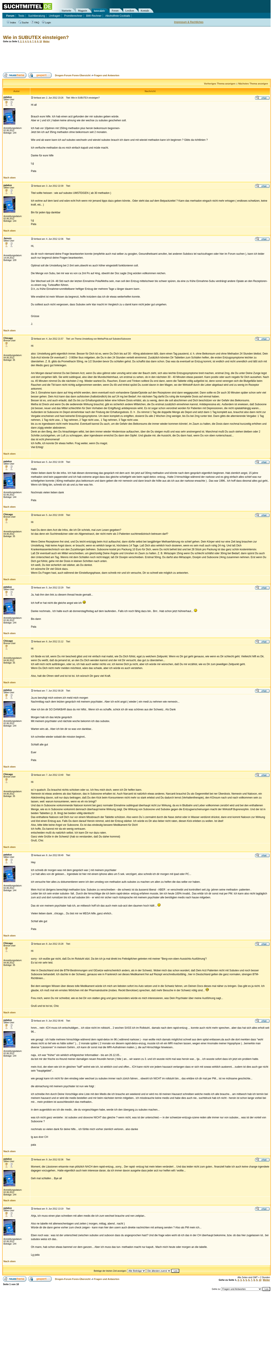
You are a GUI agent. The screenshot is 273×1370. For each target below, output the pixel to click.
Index (11, 22)
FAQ (35, 22)
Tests (21, 15)
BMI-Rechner (94, 15)
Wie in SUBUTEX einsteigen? (36, 37)
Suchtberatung (36, 15)
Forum (115, 10)
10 (40, 41)
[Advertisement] (81, 57)
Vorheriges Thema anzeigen (219, 83)
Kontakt (145, 10)
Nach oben (9, 177)
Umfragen (54, 15)
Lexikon (129, 10)
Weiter (46, 41)
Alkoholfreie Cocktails (117, 15)
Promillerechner (73, 15)
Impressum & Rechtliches (188, 22)
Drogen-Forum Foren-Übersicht (72, 75)
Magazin (82, 10)
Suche (24, 22)
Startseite (66, 10)
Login (46, 22)
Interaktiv (99, 10)
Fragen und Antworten (106, 75)
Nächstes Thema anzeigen (253, 83)
